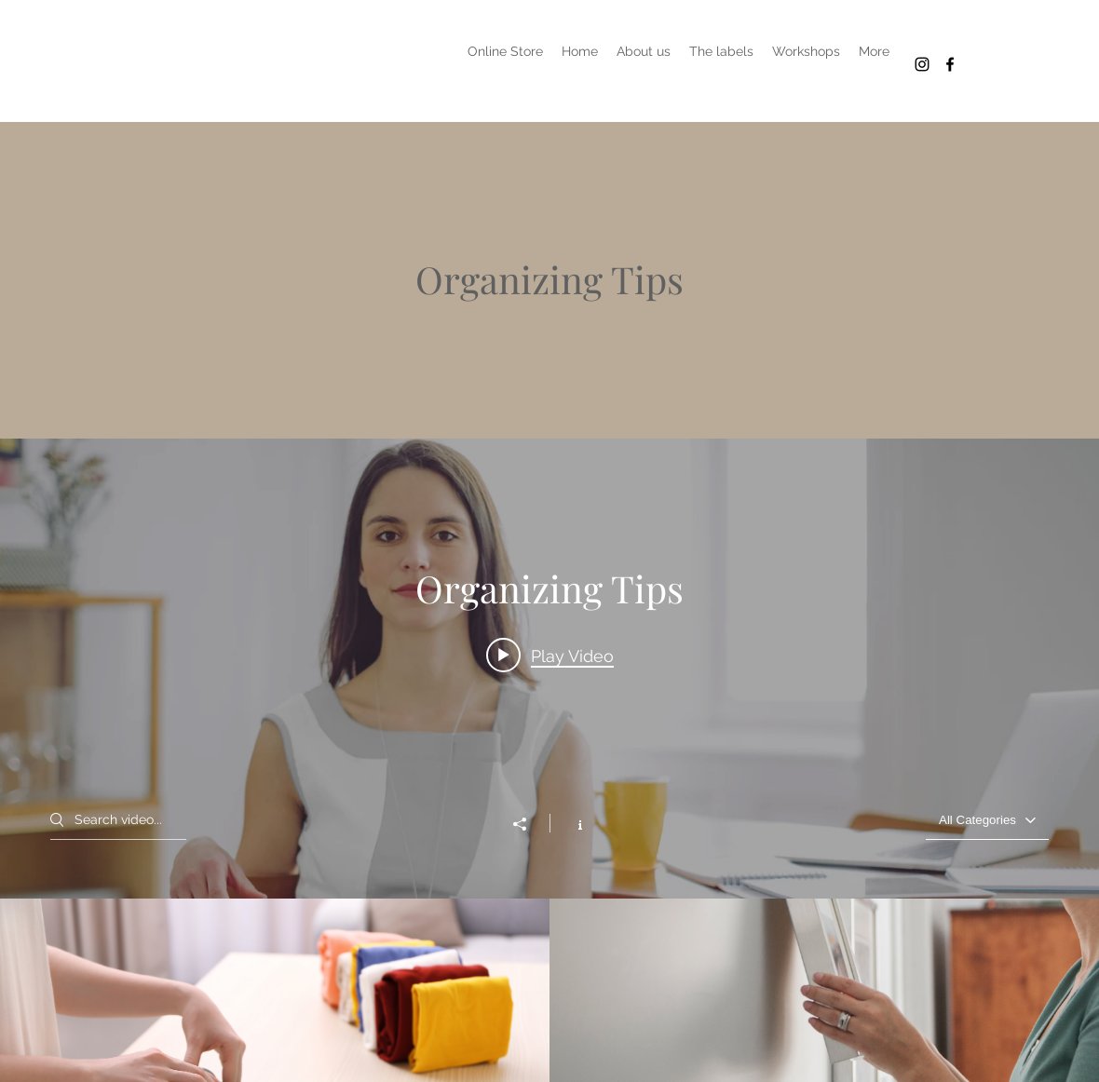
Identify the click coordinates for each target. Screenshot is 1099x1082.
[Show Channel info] (570, 823)
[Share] (529, 824)
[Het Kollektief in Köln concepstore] (950, 64)
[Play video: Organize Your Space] (550, 654)
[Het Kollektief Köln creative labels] (922, 64)
